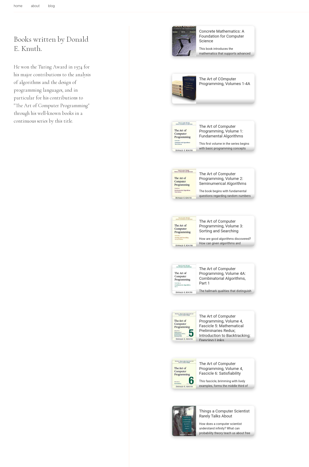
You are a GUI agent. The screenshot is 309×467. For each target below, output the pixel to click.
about (35, 6)
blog (51, 6)
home (18, 6)
